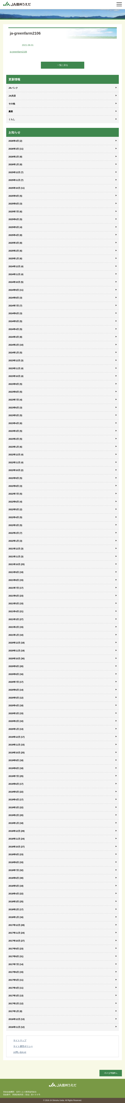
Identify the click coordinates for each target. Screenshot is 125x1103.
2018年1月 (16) (16, 917)
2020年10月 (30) (17, 658)
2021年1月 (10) (16, 635)
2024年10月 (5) (16, 282)
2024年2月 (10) (16, 345)
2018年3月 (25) (16, 901)
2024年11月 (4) (16, 274)
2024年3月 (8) (15, 337)
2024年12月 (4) (16, 266)
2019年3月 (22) (16, 807)
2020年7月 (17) (16, 682)
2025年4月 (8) (15, 235)
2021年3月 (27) (16, 619)
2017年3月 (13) (16, 995)
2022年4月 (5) (15, 517)
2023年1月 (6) (15, 447)
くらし (12, 119)
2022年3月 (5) (15, 525)
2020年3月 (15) (16, 713)
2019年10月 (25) (17, 752)
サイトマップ (19, 1040)
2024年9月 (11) (16, 290)
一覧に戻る (62, 65)
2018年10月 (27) (17, 846)
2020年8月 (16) (16, 674)
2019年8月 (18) (16, 768)
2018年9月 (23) (16, 854)
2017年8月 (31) (16, 956)
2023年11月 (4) (16, 368)
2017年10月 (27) (17, 940)
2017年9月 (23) (16, 948)
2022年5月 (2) (15, 509)
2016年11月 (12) (17, 1027)
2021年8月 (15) (16, 580)
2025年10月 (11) (17, 188)
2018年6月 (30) (16, 878)
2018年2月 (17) (16, 909)
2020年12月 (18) (17, 642)
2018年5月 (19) (16, 886)
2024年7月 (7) (15, 305)
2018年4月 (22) (16, 893)
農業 (11, 111)
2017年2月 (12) (16, 1003)
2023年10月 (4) (16, 376)
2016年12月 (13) (17, 1019)
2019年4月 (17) (16, 799)
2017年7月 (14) (16, 964)
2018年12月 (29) (17, 831)
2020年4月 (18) (16, 705)
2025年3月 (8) (15, 243)
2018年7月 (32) (16, 870)
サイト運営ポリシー (23, 1046)
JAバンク (13, 88)
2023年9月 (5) (15, 384)
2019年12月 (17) (17, 737)
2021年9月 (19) (16, 572)
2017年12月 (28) (17, 925)
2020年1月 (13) (16, 729)
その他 (12, 103)
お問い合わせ (19, 1052)
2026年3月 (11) (16, 149)
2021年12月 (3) (16, 548)
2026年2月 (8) (15, 156)
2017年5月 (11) (16, 980)
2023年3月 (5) (15, 431)
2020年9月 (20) (16, 666)
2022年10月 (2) (16, 470)
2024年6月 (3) (15, 313)
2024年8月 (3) (15, 297)
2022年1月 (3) (15, 541)
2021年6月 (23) (16, 596)
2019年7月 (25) (16, 776)
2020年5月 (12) (16, 697)
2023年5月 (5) (15, 415)
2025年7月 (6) (15, 211)
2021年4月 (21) (16, 611)
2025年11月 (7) (16, 180)
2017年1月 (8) (15, 1011)
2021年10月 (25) (17, 564)
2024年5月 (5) (15, 321)
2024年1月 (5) (15, 352)
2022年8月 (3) (15, 486)
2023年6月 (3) (15, 407)
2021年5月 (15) (16, 603)
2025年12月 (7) (16, 172)
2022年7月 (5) (15, 494)
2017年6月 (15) (16, 972)
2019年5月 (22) (16, 792)
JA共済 (12, 96)
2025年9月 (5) (15, 196)
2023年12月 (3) (16, 360)
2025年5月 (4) (15, 227)
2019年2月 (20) (16, 815)
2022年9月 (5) (15, 478)
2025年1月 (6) (15, 258)
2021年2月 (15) (16, 627)
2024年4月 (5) (15, 329)
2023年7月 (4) (15, 399)
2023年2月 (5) (15, 439)
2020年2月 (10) (16, 721)
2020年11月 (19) (17, 650)
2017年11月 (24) (17, 933)
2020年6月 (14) (16, 690)
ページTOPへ (110, 1073)
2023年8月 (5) (15, 392)
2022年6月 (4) (15, 501)
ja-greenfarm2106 (18, 52)
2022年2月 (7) (15, 533)
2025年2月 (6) (15, 251)
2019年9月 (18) (16, 760)
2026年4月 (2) (15, 141)
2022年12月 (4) (16, 454)
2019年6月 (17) (16, 784)
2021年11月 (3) (16, 556)
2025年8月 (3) (15, 203)
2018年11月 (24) (17, 839)
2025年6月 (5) (15, 219)
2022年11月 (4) (16, 462)
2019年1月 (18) (16, 823)
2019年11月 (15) (17, 744)
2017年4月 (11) (16, 988)
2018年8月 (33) (16, 862)
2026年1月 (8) (15, 164)
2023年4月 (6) (15, 423)
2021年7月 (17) (16, 588)
